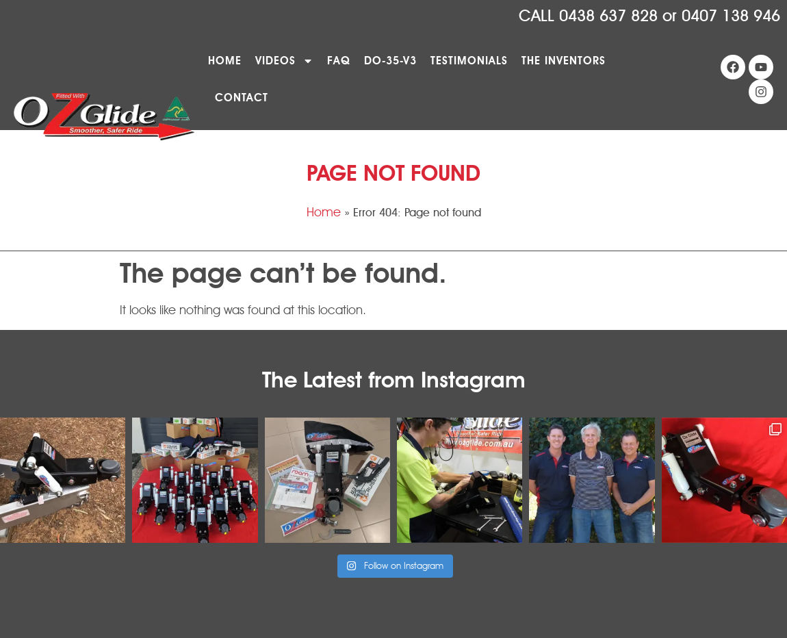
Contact (241, 97)
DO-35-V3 (390, 60)
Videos (284, 61)
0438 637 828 (608, 16)
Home (225, 60)
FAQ (338, 60)
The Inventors (563, 60)
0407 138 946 (731, 16)
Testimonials (469, 60)
